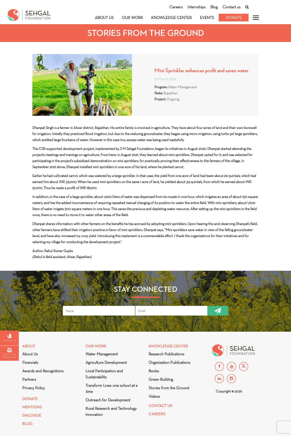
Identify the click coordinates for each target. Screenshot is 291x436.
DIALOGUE (31, 415)
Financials (30, 362)
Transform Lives (111, 388)
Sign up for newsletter (9, 353)
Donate (233, 17)
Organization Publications (169, 362)
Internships (197, 6)
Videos (154, 396)
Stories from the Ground (169, 387)
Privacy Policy (33, 387)
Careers (176, 6)
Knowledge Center (171, 17)
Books (154, 370)
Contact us (231, 6)
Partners (29, 379)
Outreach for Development (107, 399)
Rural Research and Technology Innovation (111, 411)
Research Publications (166, 353)
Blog (214, 6)
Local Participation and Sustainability (104, 373)
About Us (104, 17)
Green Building (161, 379)
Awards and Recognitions (42, 370)
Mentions (32, 407)
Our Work (132, 17)
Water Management (101, 353)
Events (207, 17)
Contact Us (160, 405)
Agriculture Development (106, 362)
